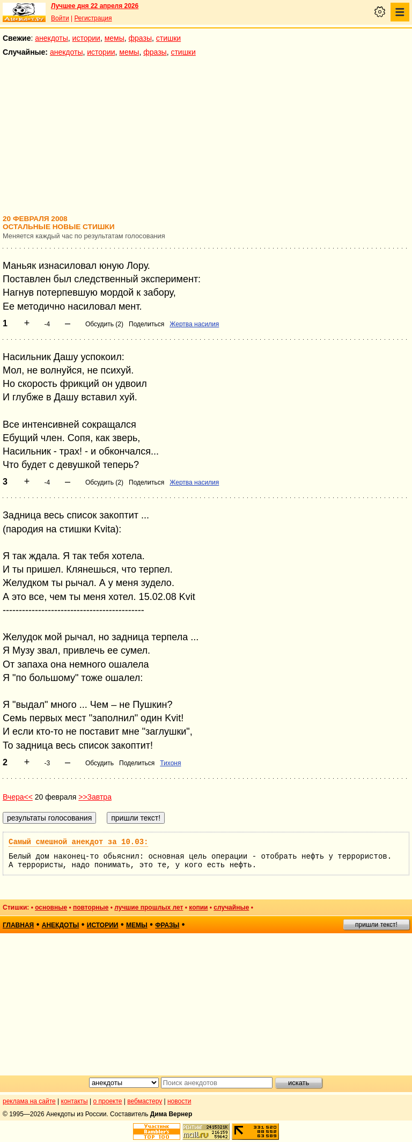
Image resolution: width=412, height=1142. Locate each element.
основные (51, 907)
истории (86, 38)
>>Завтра (95, 797)
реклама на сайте (29, 1101)
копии (198, 907)
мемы (114, 38)
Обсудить (99, 763)
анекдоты (51, 38)
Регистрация (93, 18)
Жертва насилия (194, 324)
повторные (90, 907)
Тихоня (170, 763)
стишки (168, 38)
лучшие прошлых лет (148, 907)
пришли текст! (376, 924)
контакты (74, 1101)
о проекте (107, 1101)
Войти (60, 18)
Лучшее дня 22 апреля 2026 (94, 6)
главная (18, 925)
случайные (231, 907)
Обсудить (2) (104, 324)
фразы (140, 38)
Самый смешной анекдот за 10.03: (78, 842)
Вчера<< (18, 797)
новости (179, 1101)
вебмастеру (144, 1101)
